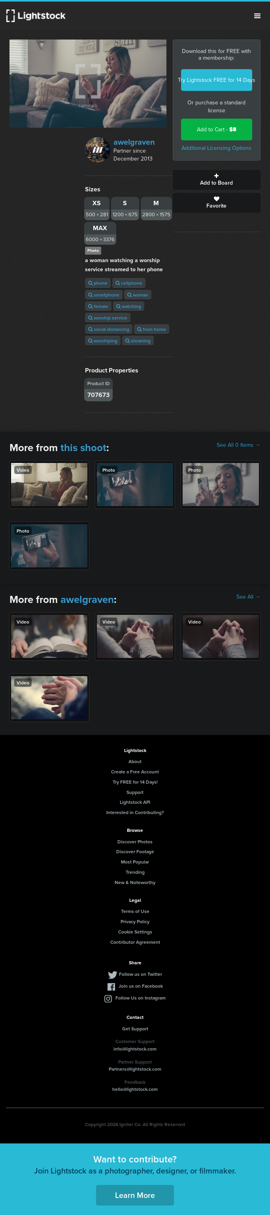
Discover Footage (135, 851)
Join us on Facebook (141, 986)
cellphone (128, 283)
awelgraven (134, 142)
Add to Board (216, 180)
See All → (248, 597)
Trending (135, 872)
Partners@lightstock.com (135, 1069)
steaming (138, 340)
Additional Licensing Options (216, 148)
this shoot (83, 447)
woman (137, 294)
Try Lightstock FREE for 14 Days (216, 80)
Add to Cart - (216, 129)
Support (135, 792)
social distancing (108, 329)
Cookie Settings (135, 931)
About (135, 761)
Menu (257, 15)
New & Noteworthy (135, 882)
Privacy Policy (135, 921)
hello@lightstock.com (135, 1089)
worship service (107, 317)
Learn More (135, 1195)
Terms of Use (135, 911)
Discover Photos (135, 841)
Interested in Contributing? (135, 812)
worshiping (102, 340)
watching (128, 306)
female (98, 306)
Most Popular (135, 861)
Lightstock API (135, 802)
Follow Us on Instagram (140, 997)
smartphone (103, 294)
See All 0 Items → (239, 445)
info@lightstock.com (135, 1048)
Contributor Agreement (135, 942)
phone (98, 283)
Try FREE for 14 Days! (135, 782)
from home (151, 329)
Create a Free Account (135, 771)
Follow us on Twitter (140, 974)
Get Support (135, 1028)
